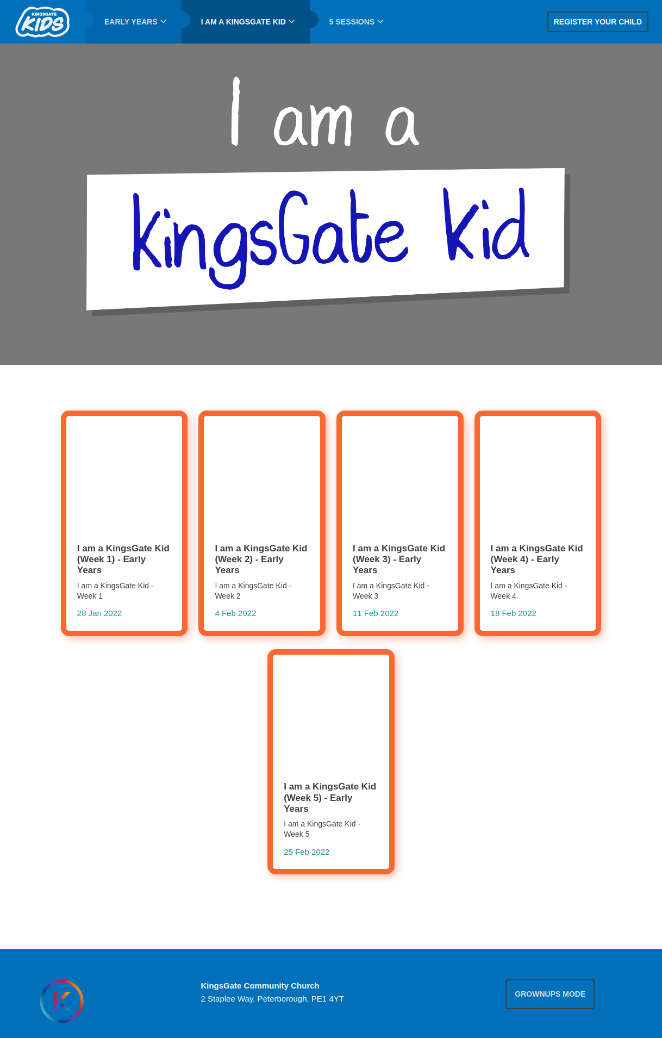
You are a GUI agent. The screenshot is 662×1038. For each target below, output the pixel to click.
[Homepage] (61, 1001)
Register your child (598, 21)
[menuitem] (42, 21)
